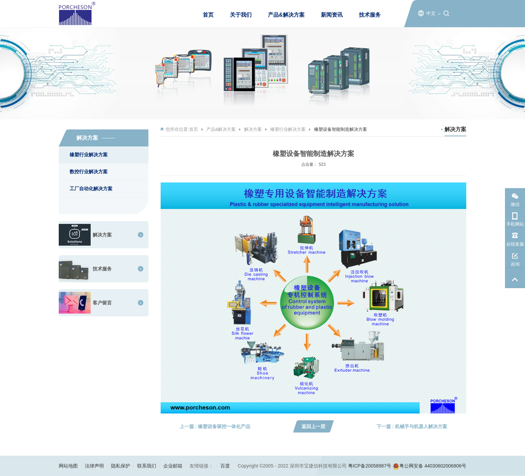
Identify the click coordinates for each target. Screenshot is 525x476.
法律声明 (94, 466)
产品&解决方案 (286, 15)
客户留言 (102, 302)
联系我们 (146, 466)
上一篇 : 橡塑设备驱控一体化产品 (215, 426)
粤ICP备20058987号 (370, 466)
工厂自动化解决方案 (91, 188)
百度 (225, 466)
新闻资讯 (332, 15)
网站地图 (68, 466)
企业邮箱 (172, 466)
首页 (208, 15)
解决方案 (102, 234)
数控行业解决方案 (89, 171)
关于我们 (241, 15)
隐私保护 (120, 466)
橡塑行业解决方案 (89, 154)
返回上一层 (313, 426)
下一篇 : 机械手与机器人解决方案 (412, 426)
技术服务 (370, 15)
